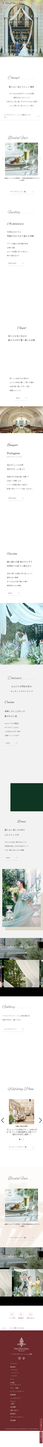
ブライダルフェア (15, 1385)
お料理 (12, 1382)
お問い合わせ (14, 1410)
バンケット (15, 1373)
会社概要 (13, 1407)
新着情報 (13, 1395)
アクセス (13, 1401)
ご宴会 (12, 1404)
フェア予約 (41, 1423)
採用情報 (13, 1420)
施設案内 (13, 1367)
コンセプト (13, 1363)
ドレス (12, 1379)
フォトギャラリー (15, 1398)
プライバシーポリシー (17, 1417)
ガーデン (14, 1376)
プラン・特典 (14, 1388)
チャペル (14, 1370)
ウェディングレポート (17, 1391)
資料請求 (41, 1436)
